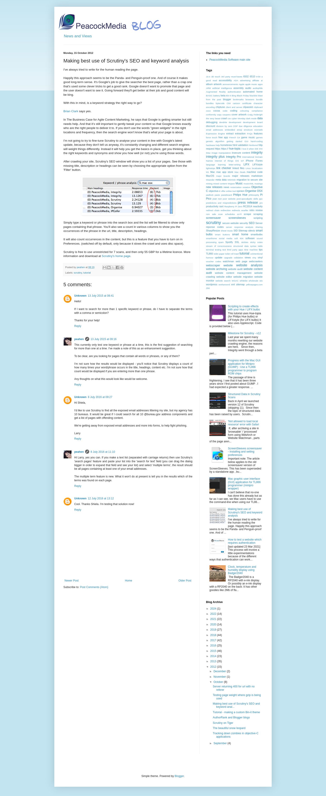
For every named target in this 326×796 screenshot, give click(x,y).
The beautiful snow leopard (229, 728)
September (220, 743)
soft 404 (238, 238)
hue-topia (234, 148)
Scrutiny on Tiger (223, 723)
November (220, 676)
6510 (252, 76)
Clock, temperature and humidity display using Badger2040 (242, 570)
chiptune (220, 107)
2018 (213, 635)
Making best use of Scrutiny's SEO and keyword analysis (245, 512)
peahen (79, 339)
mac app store (224, 172)
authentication (234, 92)
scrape (247, 214)
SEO (251, 223)
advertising (245, 80)
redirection (226, 210)
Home (128, 580)
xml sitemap (238, 284)
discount (210, 126)
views (247, 257)
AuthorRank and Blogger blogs (231, 717)
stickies (244, 242)
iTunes (259, 160)
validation (238, 257)
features (258, 133)
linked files (238, 168)
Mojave (231, 183)
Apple (241, 84)
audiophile (258, 88)
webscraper (213, 265)
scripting (258, 218)
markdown (257, 175)
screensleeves (237, 217)
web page (241, 261)
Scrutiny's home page (116, 256)
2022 (213, 613)
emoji (239, 130)
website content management (233, 273)
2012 (213, 666)
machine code (255, 172)
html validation (240, 145)
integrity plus (215, 156)
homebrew (226, 145)
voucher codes (213, 261)
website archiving (216, 269)
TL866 (209, 253)
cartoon (236, 103)
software (250, 238)
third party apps (235, 249)
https (217, 148)
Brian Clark (70, 111)
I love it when (247, 149)
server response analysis (239, 227)
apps (260, 84)
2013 (213, 661)
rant (221, 206)
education (258, 126)
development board (253, 122)
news (226, 187)
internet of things (224, 161)
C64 (229, 103)
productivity (212, 206)
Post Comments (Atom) (94, 587)
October (218, 682)
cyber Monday (238, 118)
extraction (240, 133)
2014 (213, 656)
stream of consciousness (219, 246)
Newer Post (72, 580)
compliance (257, 111)
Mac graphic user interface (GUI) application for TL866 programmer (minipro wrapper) (244, 483)
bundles (210, 103)
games (259, 137)
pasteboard (226, 195)
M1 (207, 172)
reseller (244, 210)
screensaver (213, 217)
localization (257, 168)
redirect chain (213, 210)
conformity (211, 114)
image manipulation (221, 153)
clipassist (248, 107)
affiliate (255, 80)
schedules (230, 214)
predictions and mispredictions (221, 203)
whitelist (243, 280)
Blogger (179, 776)
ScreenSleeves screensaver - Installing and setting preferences (245, 452)
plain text (217, 199)
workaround (224, 284)
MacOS (210, 175)
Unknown (80, 295)
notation (246, 187)
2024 (213, 608)
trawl (236, 254)
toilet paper (219, 254)
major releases (240, 175)
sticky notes (256, 242)
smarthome (211, 238)
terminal (210, 249)
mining (209, 183)
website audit (235, 269)
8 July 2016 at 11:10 (103, 451)
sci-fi (239, 214)
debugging (211, 122)
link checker (223, 168)
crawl (224, 118)
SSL (237, 242)
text (224, 249)
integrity (257, 152)
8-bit (258, 76)
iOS (237, 161)
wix (261, 280)
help (218, 145)
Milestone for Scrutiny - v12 (244, 333)
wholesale (253, 280)
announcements (230, 84)
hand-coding (257, 141)
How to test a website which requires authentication (244, 541)
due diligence (245, 126)
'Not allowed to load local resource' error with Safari (243, 423)
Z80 (208, 288)
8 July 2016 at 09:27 (100, 397)
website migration (243, 276)
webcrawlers (256, 261)
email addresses (214, 130)
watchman (228, 261)
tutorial (87, 272)
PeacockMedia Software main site (229, 59)
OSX (260, 191)
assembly (238, 88)
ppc (261, 199)
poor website (229, 199)
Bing (234, 95)
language (210, 164)
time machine (251, 249)
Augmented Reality (216, 92)
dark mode (251, 118)
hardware (210, 145)
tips (261, 249)
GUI (246, 141)
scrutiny (78, 272)
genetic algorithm (215, 141)
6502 (246, 76)
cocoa (216, 110)
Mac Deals (240, 172)
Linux (248, 168)
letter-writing (234, 164)
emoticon (248, 130)
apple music (251, 84)
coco (208, 111)
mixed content (220, 183)
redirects (236, 210)
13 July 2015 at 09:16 (104, 339)
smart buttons (222, 234)
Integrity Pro (233, 156)
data (260, 118)
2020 (213, 624)
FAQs (249, 133)
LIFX (246, 164)
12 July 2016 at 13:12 (101, 498)
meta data (221, 179)
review (259, 210)
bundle (259, 99)
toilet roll (229, 254)
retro (251, 210)
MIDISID (232, 180)
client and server (234, 107)
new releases (214, 187)
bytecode (220, 103)
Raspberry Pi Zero (233, 206)
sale (214, 214)
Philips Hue (240, 194)
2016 (213, 645)
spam (220, 242)
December (220, 671)
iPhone (250, 160)
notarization (236, 187)
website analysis (249, 265)
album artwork (214, 84)
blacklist (253, 95)
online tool (231, 191)
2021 (213, 619)
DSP (235, 126)
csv (229, 118)
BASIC (209, 95)
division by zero (224, 126)
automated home (253, 91)
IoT (242, 161)
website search (223, 280)
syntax (253, 246)
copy (219, 114)
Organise (250, 191)
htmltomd (253, 145)
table (260, 246)
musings (258, 183)
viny (254, 257)
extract (229, 133)
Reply (77, 326)
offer (223, 191)
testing (218, 249)
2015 (213, 651)
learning (222, 164)
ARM (208, 88)
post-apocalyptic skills (247, 199)
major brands (223, 176)
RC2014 (247, 206)
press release (248, 202)
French (232, 137)
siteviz (251, 230)
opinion (240, 191)
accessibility (225, 80)
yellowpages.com (254, 284)
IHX (261, 149)
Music (238, 183)
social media (225, 238)
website (228, 265)
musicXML (249, 183)
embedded (230, 130)
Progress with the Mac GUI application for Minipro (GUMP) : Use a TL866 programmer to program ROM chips (244, 367)
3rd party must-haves (231, 76)
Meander (210, 180)
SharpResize (213, 230)
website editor (224, 276)
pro (261, 203)
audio (248, 88)
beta (223, 95)
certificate (247, 103)
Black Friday (243, 95)
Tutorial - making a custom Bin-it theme (236, 712)
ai (262, 80)
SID (236, 230)
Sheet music (227, 230)
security (244, 223)
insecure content (241, 152)
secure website (230, 223)
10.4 (208, 76)
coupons (226, 114)
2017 (213, 640)
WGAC (235, 280)
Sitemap (242, 230)
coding (233, 110)
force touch (211, 137)
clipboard (258, 107)
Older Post (184, 580)
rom (208, 214)
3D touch (215, 76)
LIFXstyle (257, 164)
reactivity (258, 206)
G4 (238, 137)
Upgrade (228, 257)
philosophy (254, 195)
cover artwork (239, 114)
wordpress (211, 284)
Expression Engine (215, 133)
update (218, 257)
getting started (234, 141)
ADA (236, 80)
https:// (224, 148)
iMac (208, 153)
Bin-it (228, 95)
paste (217, 195)
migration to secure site (250, 179)
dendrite (223, 122)
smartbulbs (257, 234)
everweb (258, 130)
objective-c (215, 191)
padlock (209, 195)
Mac (212, 172)
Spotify (229, 242)
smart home (240, 234)
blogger (227, 99)
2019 (213, 629)
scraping (258, 214)
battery (216, 95)
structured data (241, 246)
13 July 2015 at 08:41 (101, 295)
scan (220, 214)
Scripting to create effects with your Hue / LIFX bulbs (244, 308)
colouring (244, 111)
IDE (256, 149)
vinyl (260, 257)
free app (223, 137)
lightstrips (210, 168)
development (235, 122)
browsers (249, 99)
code (225, 111)
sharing (259, 227)
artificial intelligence (222, 88)
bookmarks (238, 99)
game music (248, 137)
